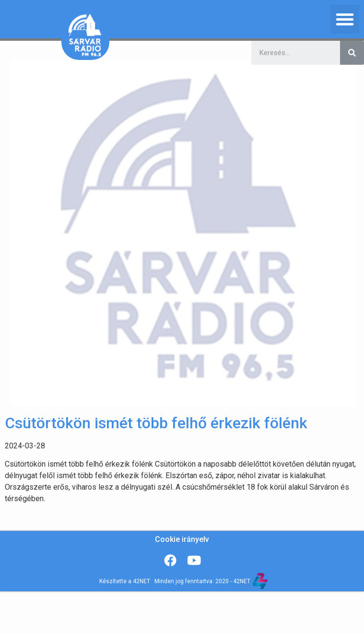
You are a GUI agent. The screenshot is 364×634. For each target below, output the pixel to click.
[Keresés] (352, 53)
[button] (344, 19)
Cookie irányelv (182, 539)
